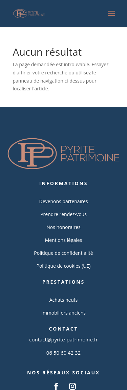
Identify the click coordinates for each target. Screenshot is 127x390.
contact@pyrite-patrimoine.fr (63, 339)
